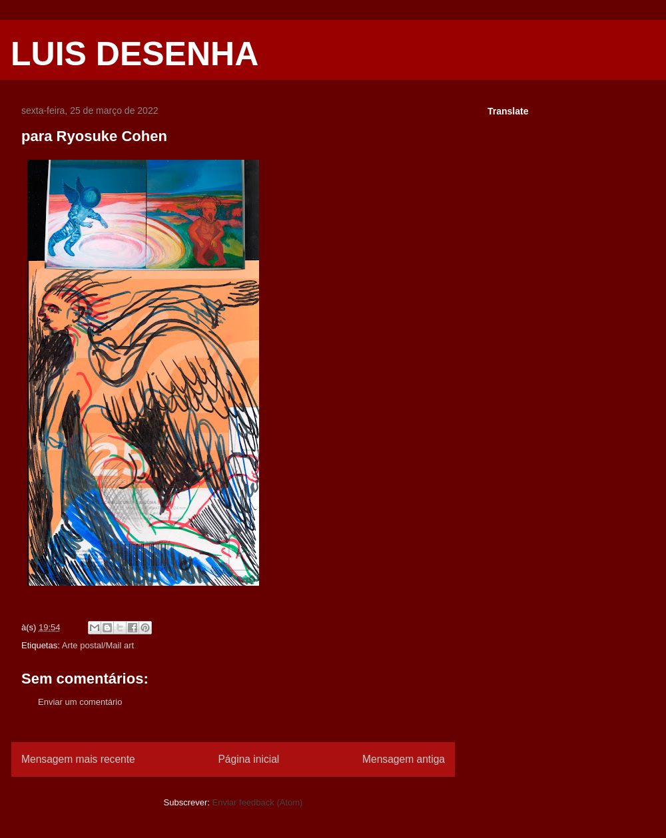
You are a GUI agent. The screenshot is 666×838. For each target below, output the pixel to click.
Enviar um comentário (80, 702)
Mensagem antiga (403, 759)
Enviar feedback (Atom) (257, 802)
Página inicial (248, 759)
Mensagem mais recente (78, 759)
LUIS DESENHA (134, 54)
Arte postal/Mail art (98, 645)
